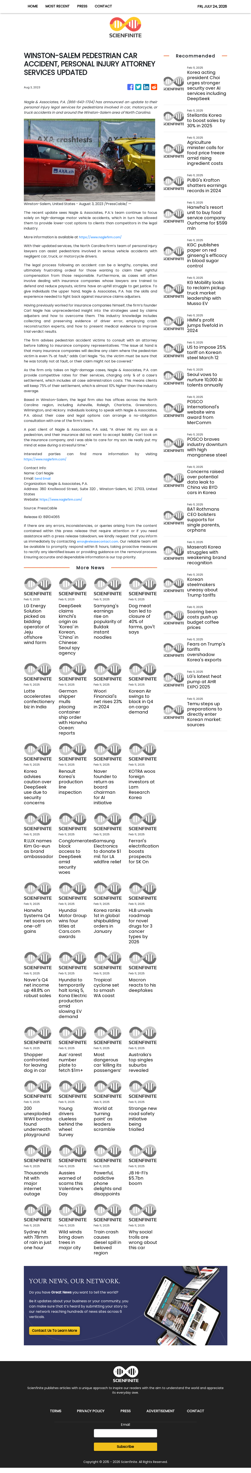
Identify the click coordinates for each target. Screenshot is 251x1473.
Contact (195, 1416)
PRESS (82, 6)
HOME (33, 6)
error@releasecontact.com (101, 541)
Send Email (44, 478)
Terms (55, 1416)
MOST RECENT (57, 6)
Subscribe (125, 1451)
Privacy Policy (90, 1416)
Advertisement (160, 1416)
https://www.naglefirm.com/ (104, 237)
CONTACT (103, 6)
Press (125, 1416)
